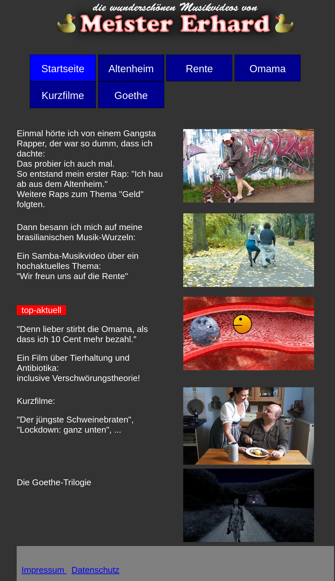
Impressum (44, 570)
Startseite (62, 69)
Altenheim (131, 69)
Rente (199, 69)
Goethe (131, 95)
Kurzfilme (63, 95)
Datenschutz (95, 570)
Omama (267, 69)
